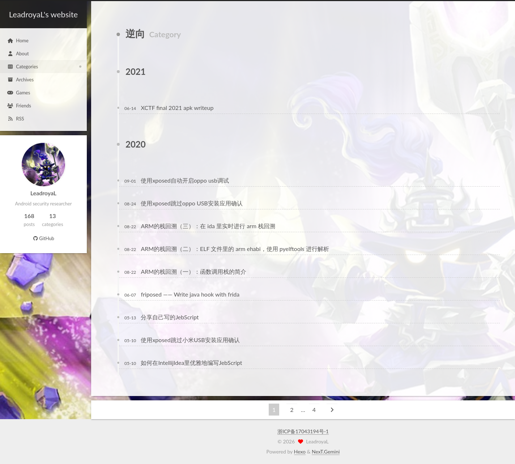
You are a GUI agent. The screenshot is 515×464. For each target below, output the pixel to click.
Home (18, 40)
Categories (22, 66)
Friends (19, 105)
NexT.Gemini (326, 451)
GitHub (43, 238)
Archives (20, 79)
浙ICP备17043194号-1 (303, 431)
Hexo (300, 451)
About (18, 53)
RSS (15, 119)
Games (18, 92)
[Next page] (332, 410)
